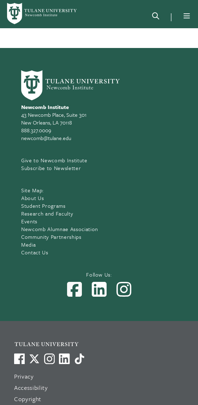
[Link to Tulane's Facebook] (49, 358)
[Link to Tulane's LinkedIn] (64, 358)
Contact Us (34, 252)
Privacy (24, 376)
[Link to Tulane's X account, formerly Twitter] (34, 358)
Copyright (27, 398)
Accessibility (31, 387)
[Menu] (186, 16)
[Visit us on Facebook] (19, 358)
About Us (32, 198)
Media (28, 244)
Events (29, 221)
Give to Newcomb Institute (54, 160)
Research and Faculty (47, 213)
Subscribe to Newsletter (51, 168)
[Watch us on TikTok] (79, 358)
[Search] (155, 17)
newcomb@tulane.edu (46, 138)
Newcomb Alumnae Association (59, 229)
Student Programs (43, 206)
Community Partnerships (51, 237)
